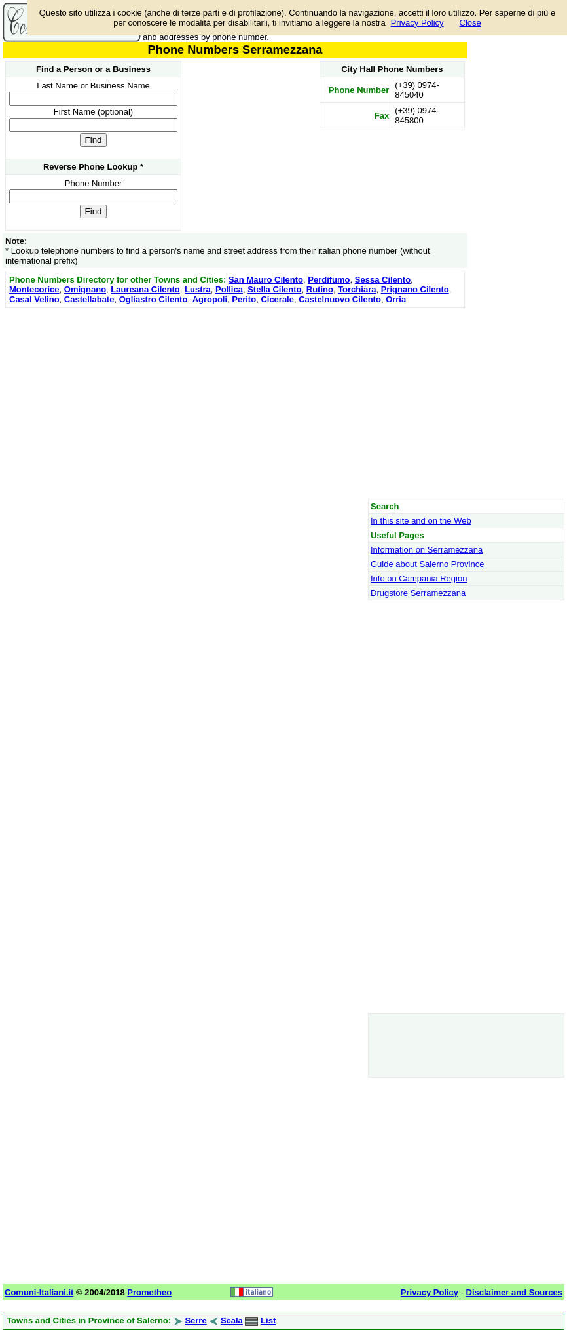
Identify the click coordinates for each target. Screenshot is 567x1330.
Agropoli (209, 299)
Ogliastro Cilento (153, 299)
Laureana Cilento (145, 289)
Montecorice (34, 289)
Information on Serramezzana (427, 550)
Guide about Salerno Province (427, 564)
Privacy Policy (417, 23)
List (268, 1320)
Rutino (319, 289)
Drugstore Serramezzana (418, 593)
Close (470, 23)
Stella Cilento (274, 289)
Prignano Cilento (415, 289)
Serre (195, 1320)
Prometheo (149, 1292)
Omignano (85, 289)
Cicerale (277, 299)
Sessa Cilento (383, 279)
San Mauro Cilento (266, 279)
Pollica (229, 289)
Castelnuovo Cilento (340, 299)
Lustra (198, 289)
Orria (396, 299)
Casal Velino (34, 299)
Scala (232, 1320)
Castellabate (89, 299)
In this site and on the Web (421, 521)
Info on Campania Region (419, 578)
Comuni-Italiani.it (39, 1292)
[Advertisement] (235, 403)
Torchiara (357, 289)
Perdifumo (329, 279)
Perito (244, 299)
